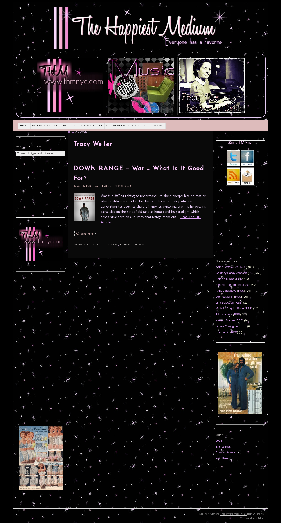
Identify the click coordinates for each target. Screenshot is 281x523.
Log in (219, 440)
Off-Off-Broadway (104, 244)
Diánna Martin (224, 296)
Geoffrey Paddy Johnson (231, 273)
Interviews (41, 125)
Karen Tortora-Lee (90, 186)
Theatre (60, 125)
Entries (223, 446)
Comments (226, 452)
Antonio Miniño (225, 278)
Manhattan (81, 244)
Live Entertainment (87, 125)
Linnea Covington (227, 326)
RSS (243, 267)
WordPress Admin (255, 518)
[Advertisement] (41, 190)
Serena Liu (222, 332)
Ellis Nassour (224, 314)
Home (24, 125)
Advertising (154, 125)
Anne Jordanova (226, 290)
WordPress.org (225, 458)
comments (84, 233)
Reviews (125, 244)
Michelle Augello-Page (230, 308)
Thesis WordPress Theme (233, 513)
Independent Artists (123, 125)
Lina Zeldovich (225, 302)
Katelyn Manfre (225, 320)
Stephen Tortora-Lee (228, 284)
